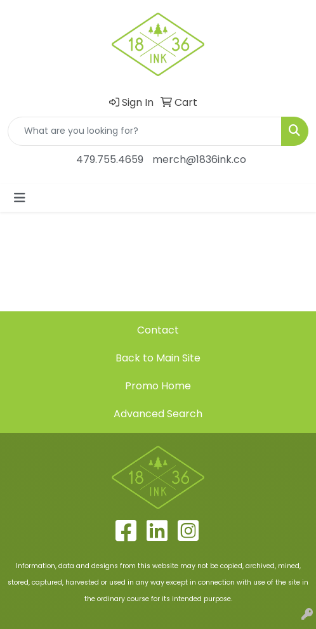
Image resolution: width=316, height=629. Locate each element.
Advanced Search (158, 413)
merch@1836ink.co (199, 159)
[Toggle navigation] (19, 198)
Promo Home (158, 386)
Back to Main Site (158, 358)
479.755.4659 (109, 159)
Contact (158, 330)
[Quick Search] (145, 131)
